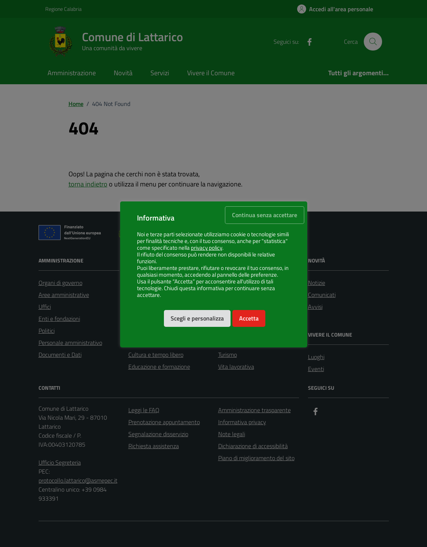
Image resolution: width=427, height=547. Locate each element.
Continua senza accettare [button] (264, 214)
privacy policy (206, 247)
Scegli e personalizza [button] (197, 318)
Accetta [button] (249, 318)
